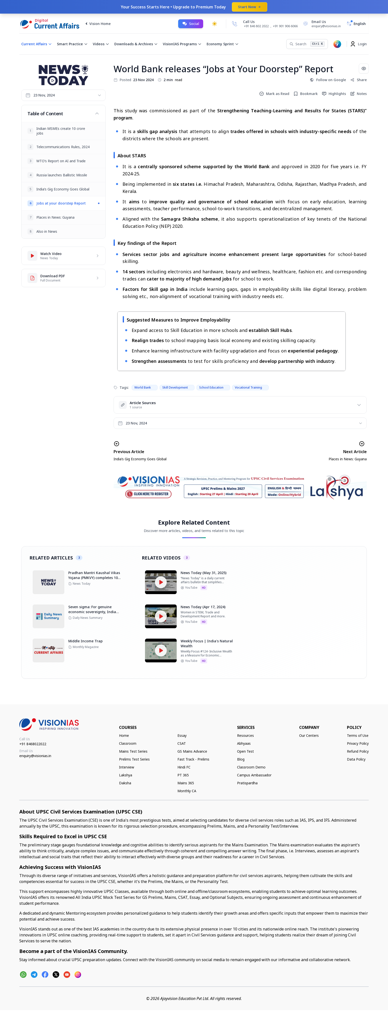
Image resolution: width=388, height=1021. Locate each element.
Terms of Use (357, 735)
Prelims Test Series (134, 759)
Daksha (125, 783)
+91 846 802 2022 (256, 26)
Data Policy (356, 759)
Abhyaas (244, 743)
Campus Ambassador (254, 775)
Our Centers (309, 735)
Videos (101, 44)
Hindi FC (184, 767)
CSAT (181, 743)
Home (124, 735)
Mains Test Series (133, 751)
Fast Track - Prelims (193, 759)
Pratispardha (247, 783)
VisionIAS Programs (182, 44)
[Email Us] (321, 23)
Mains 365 (185, 783)
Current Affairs (36, 44)
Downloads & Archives (136, 44)
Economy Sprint (223, 44)
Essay (182, 735)
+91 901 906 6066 (285, 26)
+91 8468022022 (32, 744)
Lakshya (125, 775)
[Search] (307, 44)
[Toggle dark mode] (214, 23)
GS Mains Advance (192, 751)
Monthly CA (186, 791)
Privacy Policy (358, 743)
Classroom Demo (251, 767)
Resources (245, 735)
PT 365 (183, 775)
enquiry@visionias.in (35, 755)
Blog (240, 759)
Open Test (245, 751)
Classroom (127, 743)
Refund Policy (358, 751)
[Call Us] (234, 23)
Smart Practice (72, 44)
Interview (126, 767)
